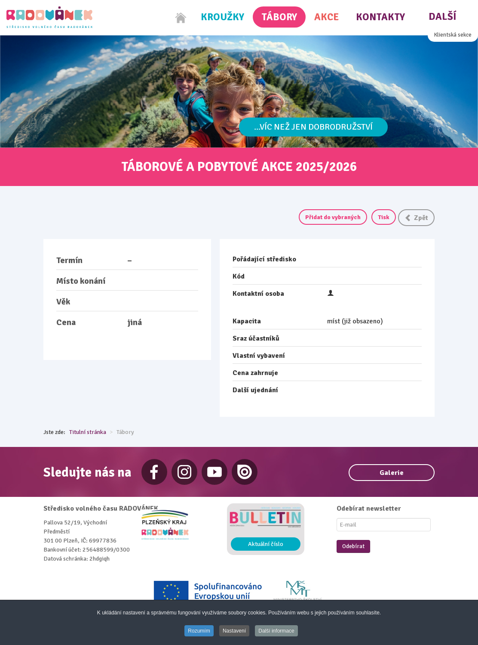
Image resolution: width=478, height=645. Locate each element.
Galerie (392, 472)
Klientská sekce (453, 34)
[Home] (181, 17)
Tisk (383, 217)
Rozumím (199, 631)
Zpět (416, 218)
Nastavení (234, 631)
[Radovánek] (49, 17)
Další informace (276, 631)
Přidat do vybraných (333, 217)
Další (443, 16)
